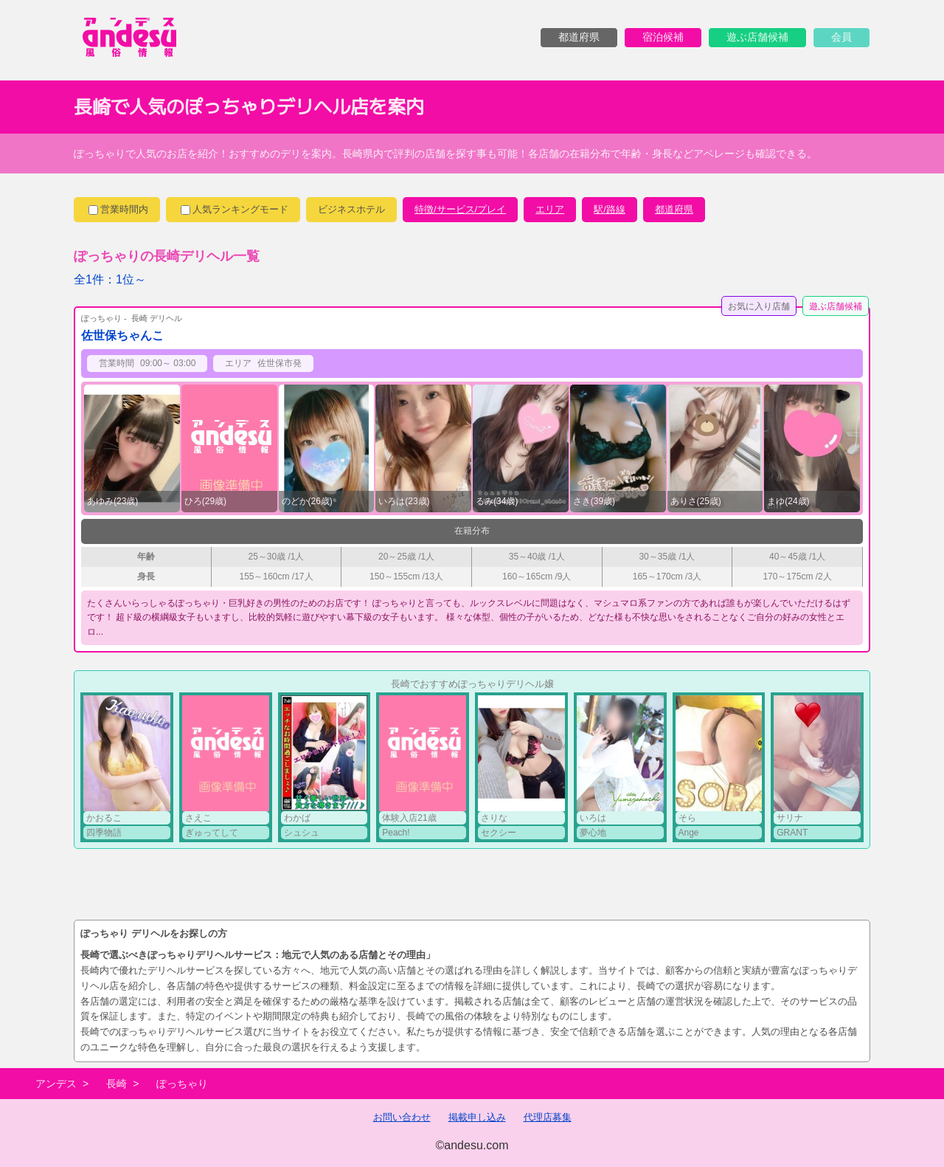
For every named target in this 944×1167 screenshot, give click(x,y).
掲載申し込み (477, 1117)
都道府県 (674, 209)
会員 (841, 37)
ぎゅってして (211, 832)
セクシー (498, 832)
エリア (549, 209)
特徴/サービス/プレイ (460, 209)
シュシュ (301, 832)
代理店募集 (548, 1117)
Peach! (395, 832)
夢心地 (593, 832)
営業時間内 (118, 209)
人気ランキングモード (234, 209)
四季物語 (104, 832)
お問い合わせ (402, 1117)
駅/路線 (609, 209)
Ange (688, 832)
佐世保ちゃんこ (122, 335)
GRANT (792, 832)
